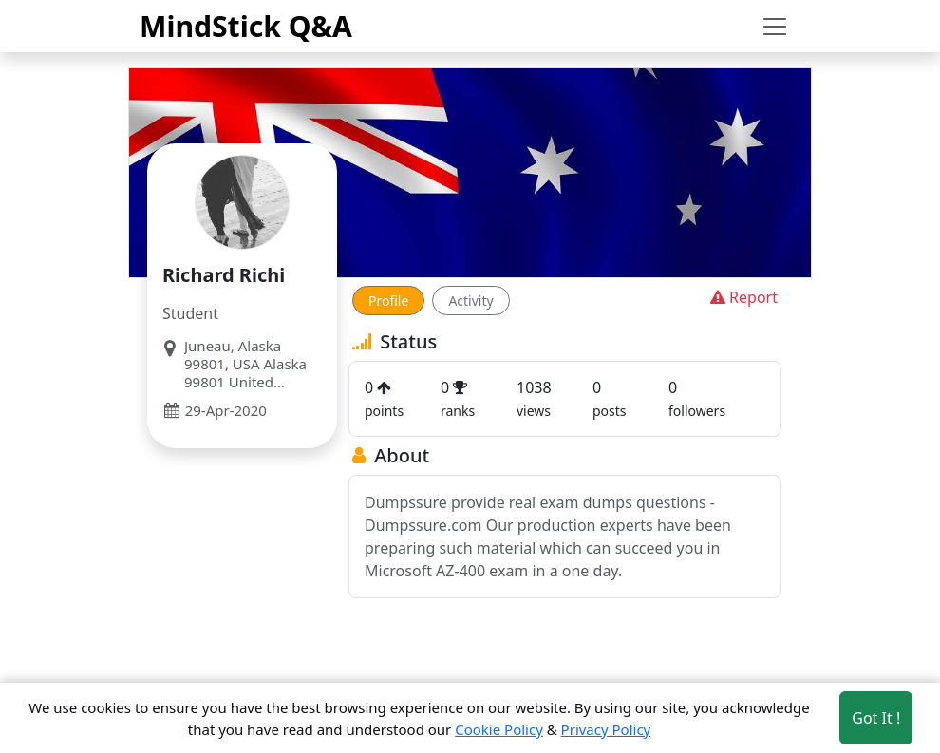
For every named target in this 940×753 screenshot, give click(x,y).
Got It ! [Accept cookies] (876, 717)
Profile (388, 301)
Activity (470, 301)
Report (742, 297)
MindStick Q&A (246, 26)
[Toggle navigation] (774, 27)
